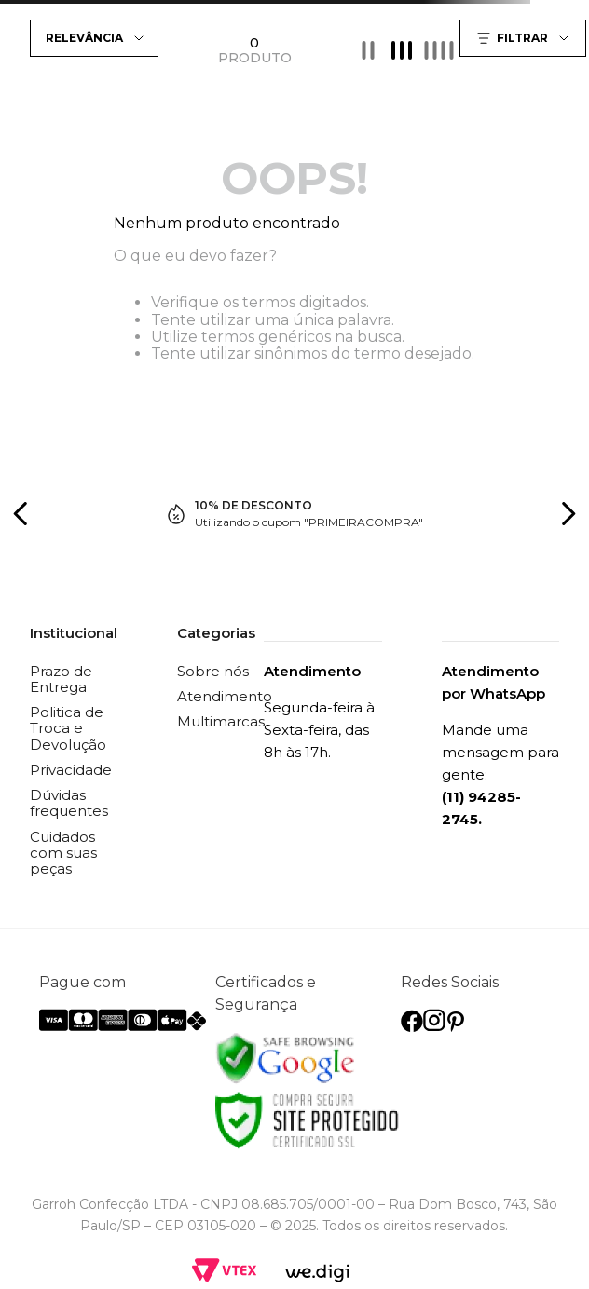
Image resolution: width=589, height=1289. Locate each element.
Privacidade (71, 770)
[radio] (368, 50)
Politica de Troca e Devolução (68, 728)
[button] (525, 38)
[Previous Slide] (21, 513)
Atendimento (224, 696)
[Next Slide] (568, 513)
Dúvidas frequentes (69, 803)
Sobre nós (213, 671)
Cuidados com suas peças (63, 853)
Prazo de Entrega (61, 679)
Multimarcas (221, 721)
